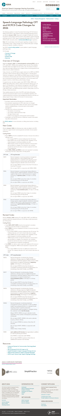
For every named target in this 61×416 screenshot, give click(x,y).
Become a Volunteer (26, 403)
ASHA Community (25, 400)
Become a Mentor (25, 401)
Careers (3, 13)
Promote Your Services (49, 39)
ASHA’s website (8, 121)
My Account (52, 1)
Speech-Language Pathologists (16, 15)
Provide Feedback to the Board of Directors (50, 398)
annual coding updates (13, 47)
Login (58, 1)
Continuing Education (37, 13)
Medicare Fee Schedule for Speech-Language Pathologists (21, 352)
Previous (4, 372)
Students (51, 15)
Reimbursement (50, 18)
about (34, 1)
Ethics (44, 30)
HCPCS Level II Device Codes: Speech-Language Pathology (21, 354)
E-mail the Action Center (46, 396)
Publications (17, 13)
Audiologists (4, 15)
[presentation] (11, 372)
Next (57, 372)
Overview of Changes (10, 53)
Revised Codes (8, 56)
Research (57, 13)
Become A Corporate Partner (7, 364)
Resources (7, 58)
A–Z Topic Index (10, 411)
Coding (56, 18)
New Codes (8, 55)
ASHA (32, 18)
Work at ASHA (5, 403)
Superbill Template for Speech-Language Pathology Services (22, 351)
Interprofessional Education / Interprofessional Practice (48, 35)
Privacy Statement (19, 411)
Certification (10, 13)
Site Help (4, 411)
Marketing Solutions (6, 404)
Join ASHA (39, 1)
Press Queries (44, 405)
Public (57, 15)
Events (22, 13)
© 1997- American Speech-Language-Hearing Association (13, 413)
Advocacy (28, 13)
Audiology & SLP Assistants (41, 15)
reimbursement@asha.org (25, 40)
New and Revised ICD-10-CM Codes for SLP (18, 349)
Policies (14, 364)
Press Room (43, 404)
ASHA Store (45, 1)
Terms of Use (27, 411)
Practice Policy (47, 31)
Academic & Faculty (29, 15)
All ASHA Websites (5, 402)
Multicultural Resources (50, 40)
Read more (4, 400)
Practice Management (49, 13)
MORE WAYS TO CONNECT (45, 394)
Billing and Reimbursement (47, 27)
